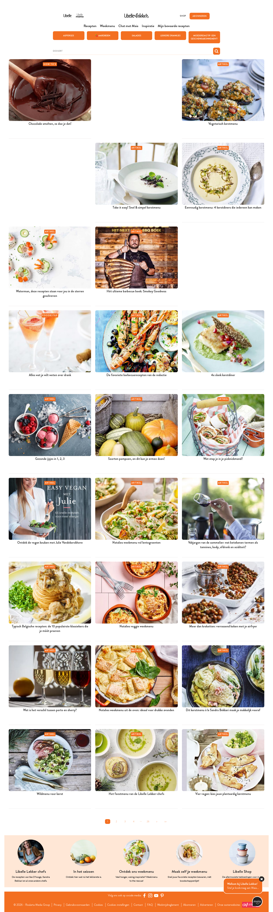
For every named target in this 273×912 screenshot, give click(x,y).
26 (148, 821)
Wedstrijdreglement (168, 905)
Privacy (57, 905)
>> (165, 821)
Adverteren (206, 905)
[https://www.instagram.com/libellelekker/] (150, 895)
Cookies (98, 905)
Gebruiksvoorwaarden (78, 905)
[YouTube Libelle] (156, 895)
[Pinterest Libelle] (162, 895)
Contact (138, 905)
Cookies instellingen (118, 905)
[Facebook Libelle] (144, 895)
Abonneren (189, 905)
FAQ (150, 905)
